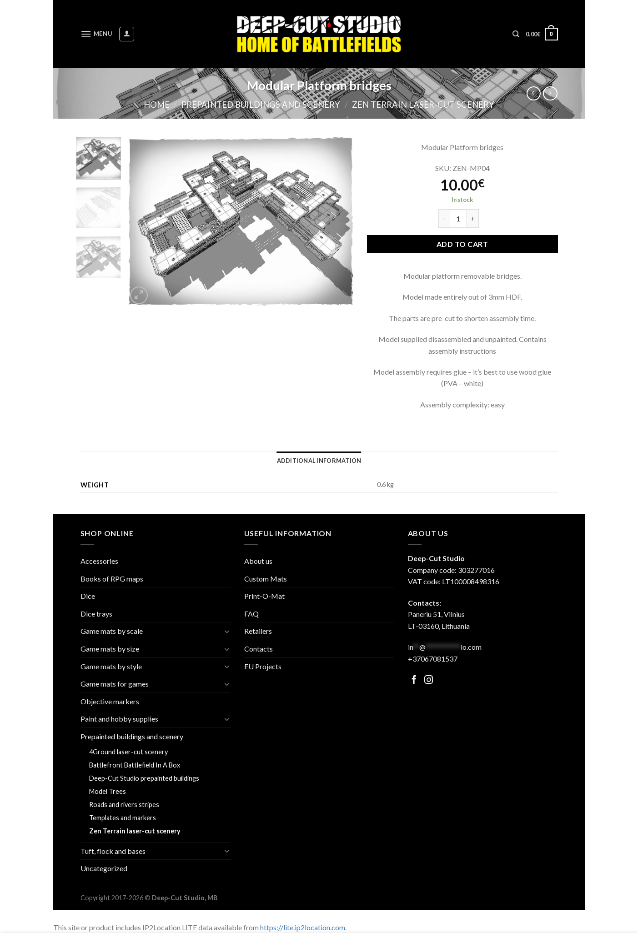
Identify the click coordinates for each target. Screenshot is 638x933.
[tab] (319, 460)
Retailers (258, 631)
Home (157, 105)
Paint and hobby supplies (119, 718)
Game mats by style (111, 666)
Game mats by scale (111, 631)
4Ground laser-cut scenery (128, 752)
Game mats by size (109, 648)
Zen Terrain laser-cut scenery (423, 105)
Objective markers (109, 701)
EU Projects (262, 666)
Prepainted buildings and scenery (260, 105)
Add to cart (462, 244)
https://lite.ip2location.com (302, 927)
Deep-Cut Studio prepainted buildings (144, 778)
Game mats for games (114, 683)
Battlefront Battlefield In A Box (134, 765)
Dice (87, 596)
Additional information (319, 460)
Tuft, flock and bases (113, 851)
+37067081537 (432, 658)
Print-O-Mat (264, 596)
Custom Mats (265, 578)
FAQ (251, 613)
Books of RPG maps (111, 578)
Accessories (99, 561)
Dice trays (96, 613)
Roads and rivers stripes (124, 804)
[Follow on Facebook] (414, 680)
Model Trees (107, 791)
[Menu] (96, 34)
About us (258, 561)
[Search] (515, 34)
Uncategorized (103, 868)
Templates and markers (122, 818)
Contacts (258, 648)
